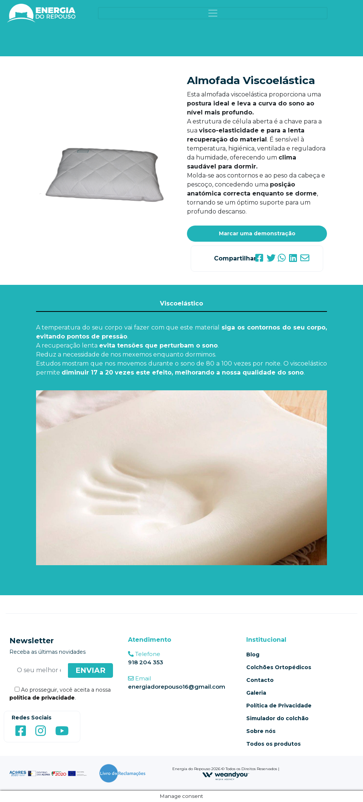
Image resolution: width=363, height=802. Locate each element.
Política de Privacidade (279, 705)
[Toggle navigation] (212, 13)
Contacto (260, 680)
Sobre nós (261, 731)
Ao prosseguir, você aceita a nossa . (60, 693)
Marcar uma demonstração (257, 233)
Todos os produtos (273, 743)
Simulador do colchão (277, 718)
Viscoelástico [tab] (181, 303)
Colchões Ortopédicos (278, 667)
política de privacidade (42, 697)
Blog (252, 654)
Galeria (256, 692)
